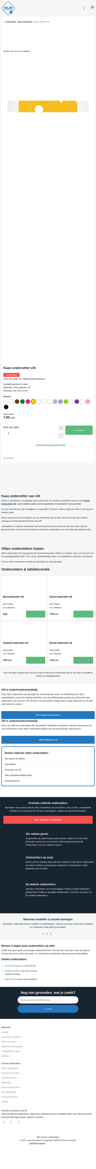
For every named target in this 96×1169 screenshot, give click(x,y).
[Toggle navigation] (83, 9)
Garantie (5, 1056)
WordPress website (37, 1143)
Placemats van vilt (13, 770)
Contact (4, 1032)
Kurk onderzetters (9, 1097)
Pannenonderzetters (10, 1087)
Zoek (48, 1009)
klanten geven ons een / (51, 445)
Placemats (6, 1082)
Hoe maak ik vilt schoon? (48, 715)
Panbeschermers (12, 781)
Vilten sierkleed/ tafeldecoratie (18, 775)
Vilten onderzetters (9, 1068)
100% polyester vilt (48, 740)
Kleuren (7, 396)
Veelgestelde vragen (10, 1051)
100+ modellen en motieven (48, 820)
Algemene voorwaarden (12, 1046)
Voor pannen (10, 764)
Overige (5, 1101)
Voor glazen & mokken (15, 758)
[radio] (6, 401)
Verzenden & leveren (10, 1037)
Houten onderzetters (10, 1073)
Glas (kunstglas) (8, 1092)
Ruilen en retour (8, 1041)
